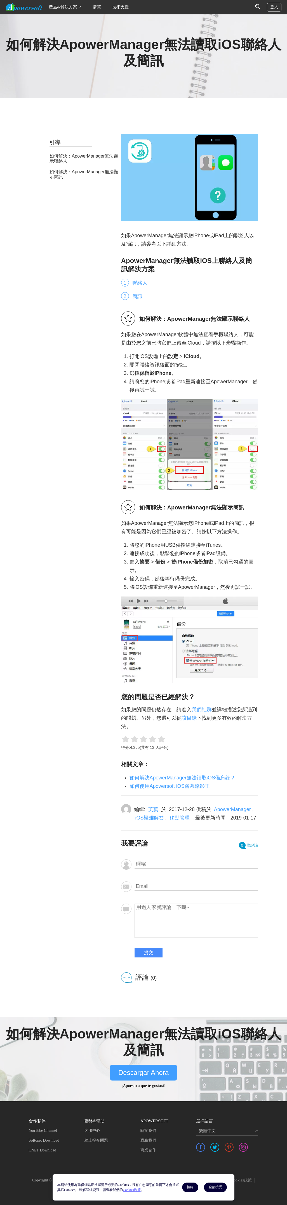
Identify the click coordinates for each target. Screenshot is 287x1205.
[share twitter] (214, 1147)
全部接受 (215, 1187)
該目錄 (189, 718)
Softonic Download (44, 1140)
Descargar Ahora (143, 1072)
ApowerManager (232, 809)
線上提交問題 (96, 1140)
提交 (148, 952)
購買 (97, 7)
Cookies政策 (241, 1180)
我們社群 (202, 709)
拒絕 (190, 1187)
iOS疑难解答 (149, 818)
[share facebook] (200, 1147)
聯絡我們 (148, 1140)
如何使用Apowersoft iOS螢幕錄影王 (170, 786)
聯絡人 (139, 283)
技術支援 (120, 7)
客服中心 (92, 1130)
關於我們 (148, 1130)
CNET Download (42, 1150)
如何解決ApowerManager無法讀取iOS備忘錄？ (182, 778)
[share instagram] (243, 1147)
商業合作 (148, 1150)
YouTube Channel (43, 1130)
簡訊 (137, 296)
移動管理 (180, 818)
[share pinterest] (229, 1147)
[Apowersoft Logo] (24, 7)
